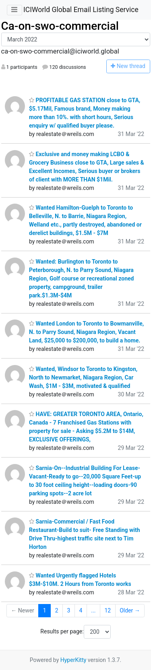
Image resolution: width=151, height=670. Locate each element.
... (93, 610)
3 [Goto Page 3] (68, 610)
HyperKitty (73, 660)
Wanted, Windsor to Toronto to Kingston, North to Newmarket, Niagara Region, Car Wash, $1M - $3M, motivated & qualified (83, 377)
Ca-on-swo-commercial (60, 26)
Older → (130, 610)
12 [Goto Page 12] (107, 610)
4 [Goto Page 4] (80, 610)
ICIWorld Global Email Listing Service (81, 10)
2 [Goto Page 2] (56, 610)
